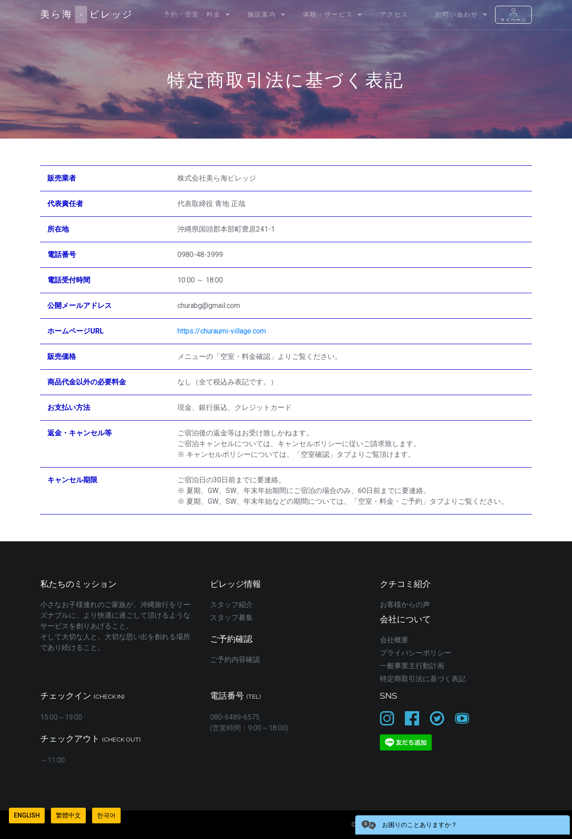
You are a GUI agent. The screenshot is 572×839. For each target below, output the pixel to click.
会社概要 (394, 640)
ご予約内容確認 (235, 659)
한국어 (106, 815)
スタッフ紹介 (231, 604)
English (27, 815)
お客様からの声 (405, 604)
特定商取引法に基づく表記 (423, 679)
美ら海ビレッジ (87, 14)
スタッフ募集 (231, 617)
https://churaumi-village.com (221, 331)
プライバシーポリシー (415, 653)
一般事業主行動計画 (412, 666)
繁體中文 (68, 815)
